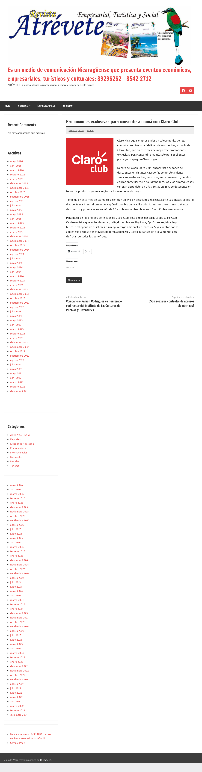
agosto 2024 (17, 262)
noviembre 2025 (19, 196)
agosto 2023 (17, 315)
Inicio (7, 114)
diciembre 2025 (19, 192)
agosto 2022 (17, 368)
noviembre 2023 (19, 302)
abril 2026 (15, 174)
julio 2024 (15, 267)
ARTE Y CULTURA (20, 443)
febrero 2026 (17, 183)
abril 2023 (15, 333)
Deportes (15, 448)
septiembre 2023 (20, 311)
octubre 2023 (17, 306)
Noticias (24, 114)
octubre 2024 (17, 253)
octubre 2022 (17, 359)
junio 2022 (16, 377)
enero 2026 (16, 187)
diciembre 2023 (19, 298)
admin (90, 139)
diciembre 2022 (19, 351)
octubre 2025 (17, 200)
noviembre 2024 (19, 249)
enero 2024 (16, 293)
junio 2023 (16, 324)
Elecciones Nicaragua (22, 452)
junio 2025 (16, 218)
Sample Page (17, 751)
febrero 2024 (17, 289)
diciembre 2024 (19, 245)
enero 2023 (16, 346)
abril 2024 (15, 280)
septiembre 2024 (20, 258)
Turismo (68, 114)
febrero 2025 (17, 236)
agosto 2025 (17, 209)
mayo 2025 (16, 223)
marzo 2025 (17, 231)
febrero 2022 (17, 395)
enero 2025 (16, 240)
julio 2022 (15, 373)
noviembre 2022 (19, 355)
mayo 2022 (16, 382)
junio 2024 (16, 271)
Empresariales (46, 114)
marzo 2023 (17, 337)
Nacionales (74, 288)
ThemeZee (45, 768)
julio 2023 (15, 320)
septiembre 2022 (20, 364)
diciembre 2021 (19, 399)
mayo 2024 (16, 276)
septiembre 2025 (20, 205)
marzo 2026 (17, 178)
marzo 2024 (17, 284)
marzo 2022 (17, 390)
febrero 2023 (17, 342)
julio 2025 (15, 214)
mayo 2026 (16, 170)
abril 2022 (15, 386)
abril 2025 (15, 227)
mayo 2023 (16, 329)
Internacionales (18, 461)
